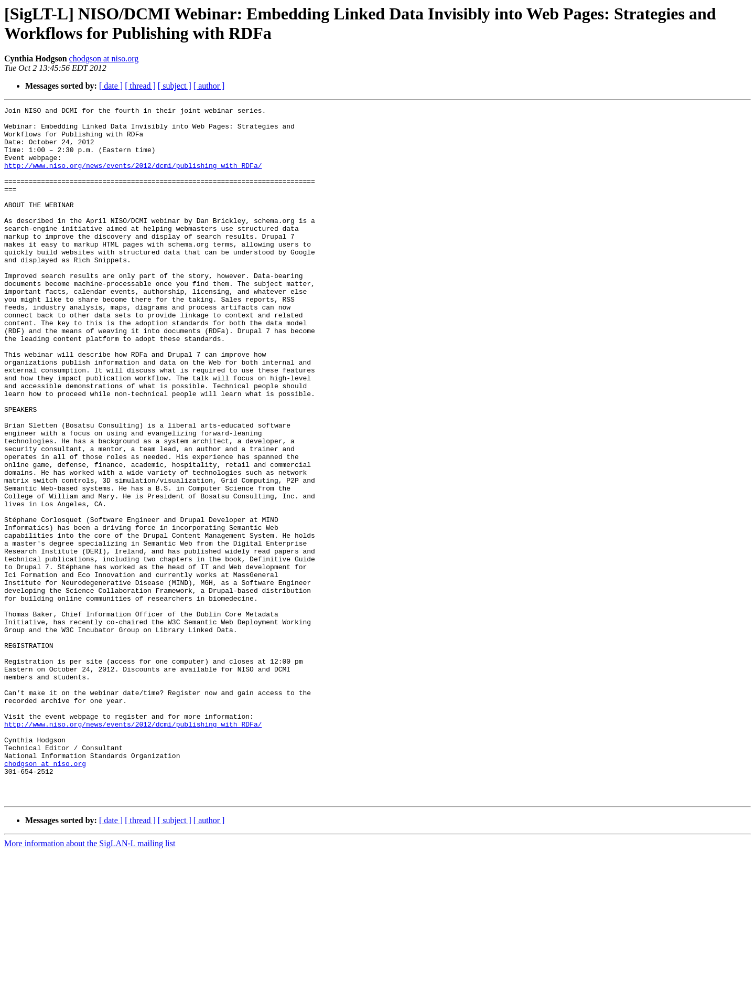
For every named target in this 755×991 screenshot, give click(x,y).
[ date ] (111, 85)
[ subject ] (174, 85)
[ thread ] (140, 85)
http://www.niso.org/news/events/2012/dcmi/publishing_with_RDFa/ (133, 178)
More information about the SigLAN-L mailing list (89, 981)
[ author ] (209, 85)
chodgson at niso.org (104, 58)
